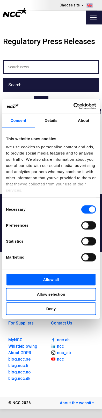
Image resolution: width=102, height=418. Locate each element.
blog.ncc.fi (18, 365)
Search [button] (14, 85)
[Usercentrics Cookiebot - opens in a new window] (73, 106)
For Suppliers (21, 323)
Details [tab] (51, 120)
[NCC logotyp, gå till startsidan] (15, 12)
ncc (57, 346)
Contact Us (61, 323)
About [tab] (83, 120)
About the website (77, 402)
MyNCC (15, 339)
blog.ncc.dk (19, 378)
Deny (51, 308)
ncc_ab (61, 352)
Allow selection (51, 294)
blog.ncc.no (19, 372)
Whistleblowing (22, 346)
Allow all (51, 279)
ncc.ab (60, 339)
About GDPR (19, 352)
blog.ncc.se (19, 359)
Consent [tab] (18, 120)
